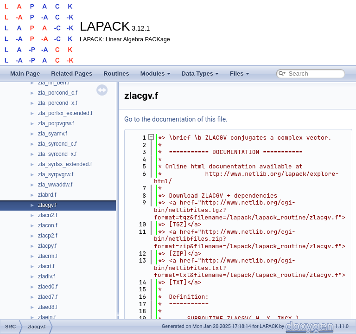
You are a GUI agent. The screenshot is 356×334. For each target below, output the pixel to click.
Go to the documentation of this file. (176, 119)
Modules (155, 73)
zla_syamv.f (52, 133)
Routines (116, 73)
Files (239, 73)
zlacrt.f (46, 266)
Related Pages (71, 73)
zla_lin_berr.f (54, 82)
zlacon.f (47, 225)
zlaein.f (47, 317)
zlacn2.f (47, 215)
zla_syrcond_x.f (57, 154)
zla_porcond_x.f (57, 103)
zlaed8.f (47, 307)
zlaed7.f (47, 297)
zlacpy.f (47, 246)
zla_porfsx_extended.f (65, 113)
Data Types (200, 73)
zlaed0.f (47, 286)
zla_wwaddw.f (55, 184)
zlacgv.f (47, 205)
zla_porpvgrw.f (56, 123)
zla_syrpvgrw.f (55, 174)
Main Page (25, 73)
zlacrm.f (47, 256)
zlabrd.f (47, 195)
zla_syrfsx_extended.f (65, 164)
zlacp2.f (47, 235)
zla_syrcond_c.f (57, 144)
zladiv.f (46, 276)
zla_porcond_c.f (57, 93)
